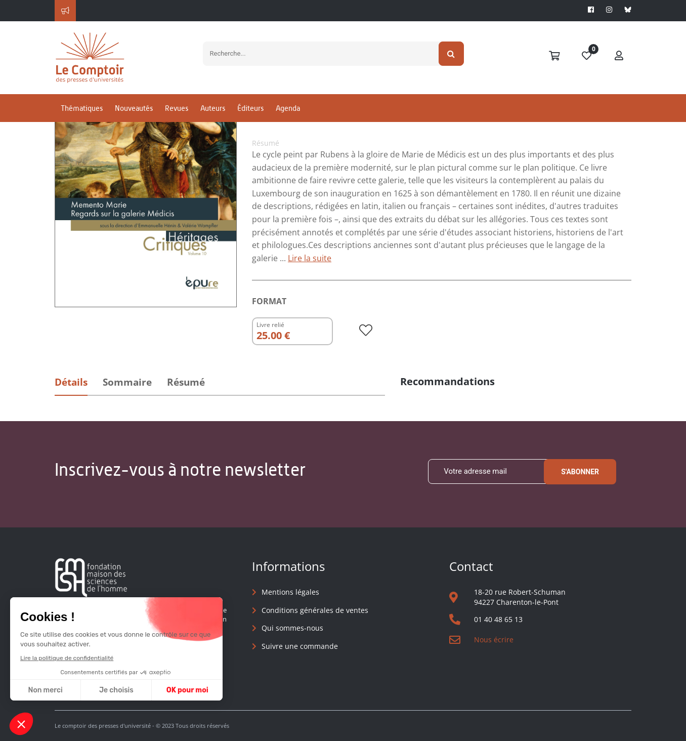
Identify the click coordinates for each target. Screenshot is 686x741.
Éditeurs (250, 108)
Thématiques (82, 108)
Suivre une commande (300, 646)
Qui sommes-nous (292, 628)
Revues (176, 108)
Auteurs (212, 108)
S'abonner (580, 472)
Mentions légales (290, 592)
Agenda (288, 108)
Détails (71, 382)
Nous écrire (493, 639)
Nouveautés (134, 108)
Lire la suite (309, 258)
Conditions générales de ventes (315, 610)
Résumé (186, 382)
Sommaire (127, 382)
